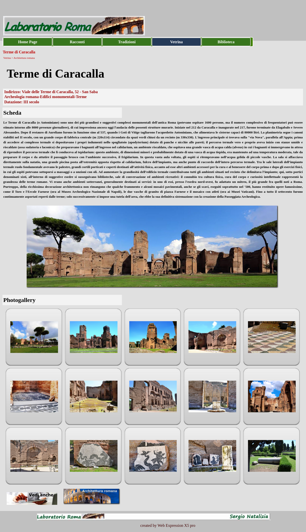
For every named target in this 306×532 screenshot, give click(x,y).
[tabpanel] (153, 74)
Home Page (27, 42)
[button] (34, 337)
